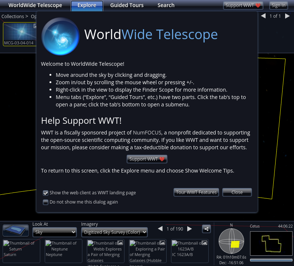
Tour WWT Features (196, 192)
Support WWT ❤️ (146, 159)
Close (237, 192)
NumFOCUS (147, 132)
